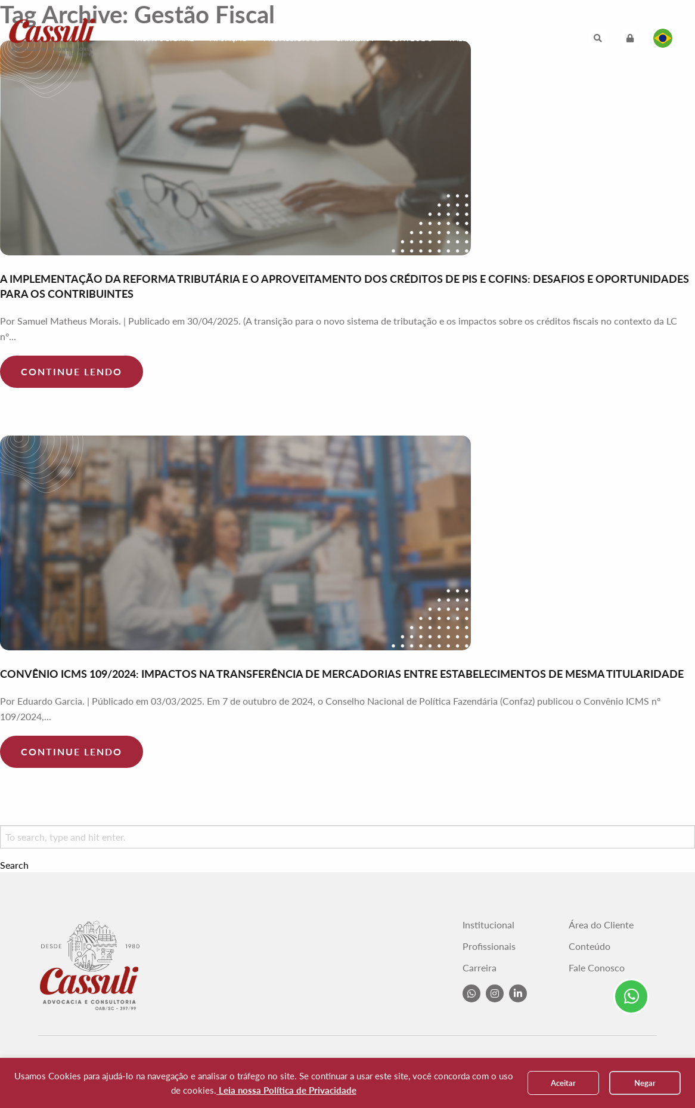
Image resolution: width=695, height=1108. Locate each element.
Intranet (544, 38)
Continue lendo (71, 371)
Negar (645, 1083)
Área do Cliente (601, 925)
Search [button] (14, 865)
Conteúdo (410, 38)
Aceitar (563, 1083)
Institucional (164, 38)
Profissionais (291, 38)
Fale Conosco (478, 38)
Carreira (354, 38)
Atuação (228, 38)
